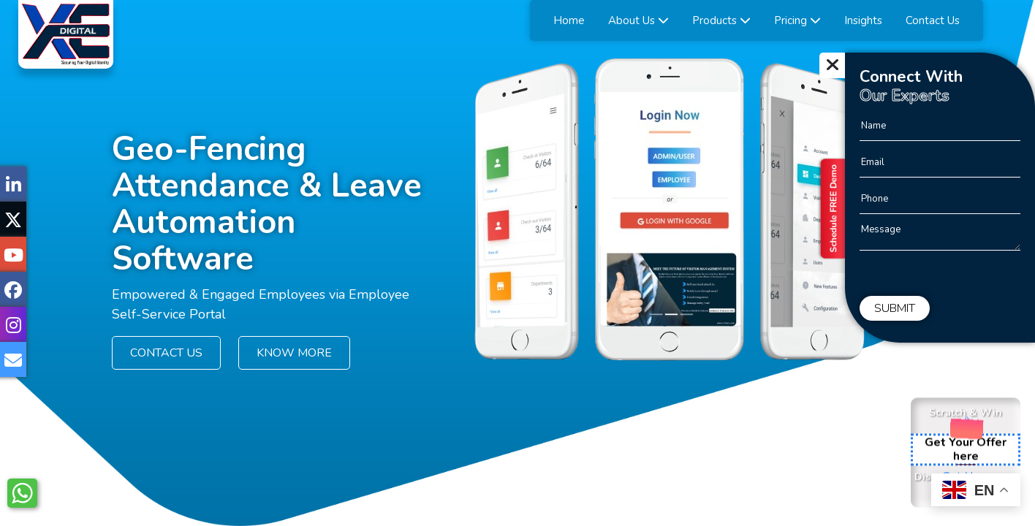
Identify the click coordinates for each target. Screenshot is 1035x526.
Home (569, 20)
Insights (863, 20)
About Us (638, 20)
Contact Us (933, 20)
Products (721, 20)
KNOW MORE (294, 353)
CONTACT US (166, 353)
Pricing (797, 20)
